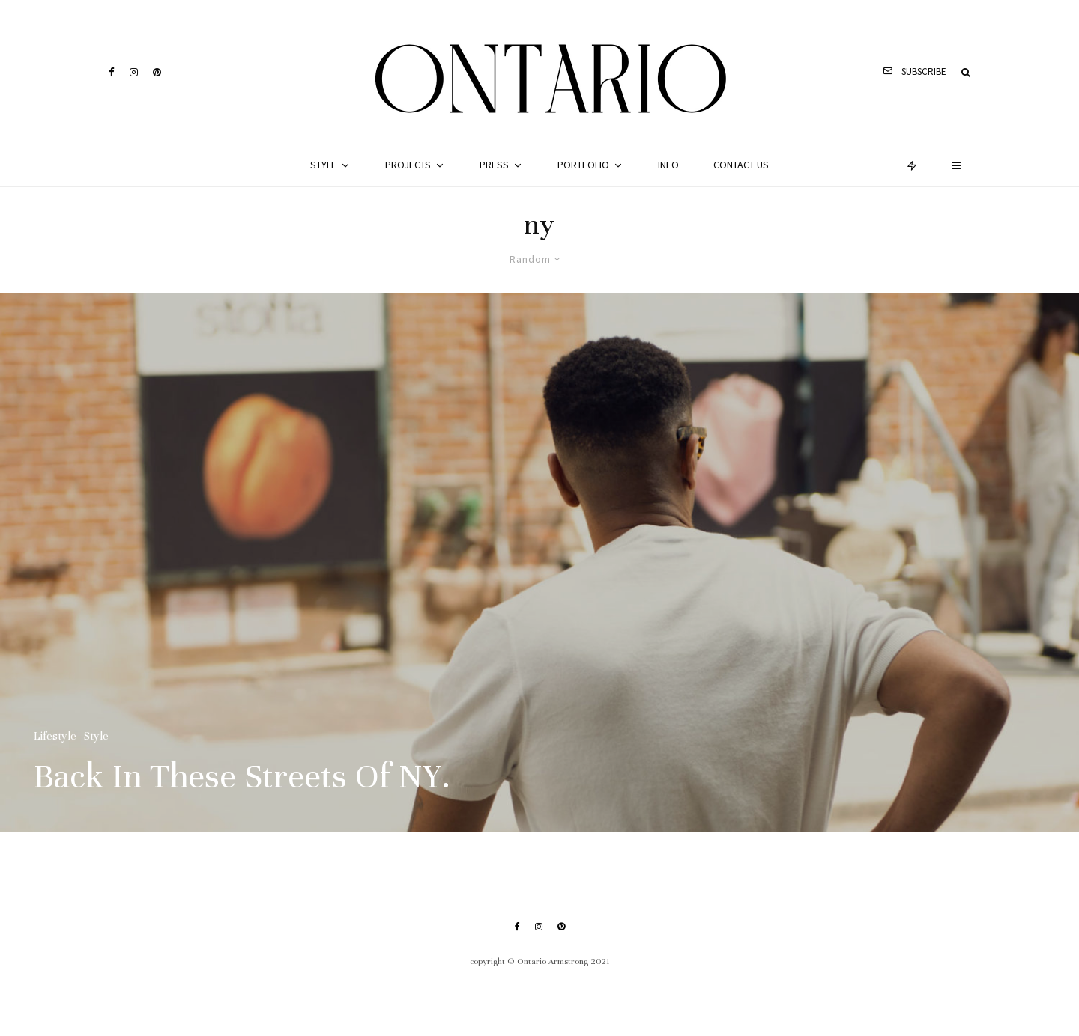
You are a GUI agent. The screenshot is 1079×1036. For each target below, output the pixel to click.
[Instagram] (133, 72)
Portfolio (583, 164)
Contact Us (741, 164)
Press (494, 164)
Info (668, 164)
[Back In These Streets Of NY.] (539, 562)
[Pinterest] (157, 72)
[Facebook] (111, 72)
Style (323, 164)
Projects (408, 164)
